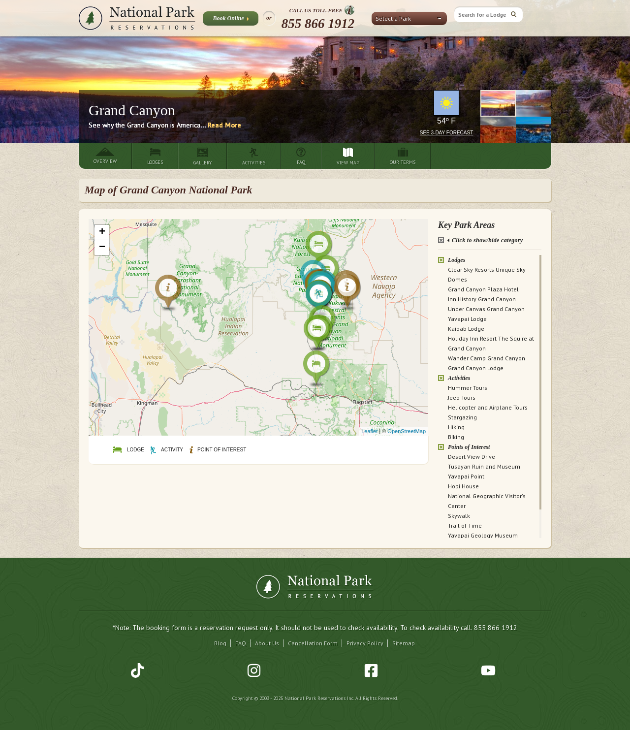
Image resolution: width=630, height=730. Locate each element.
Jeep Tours (461, 397)
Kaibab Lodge (466, 328)
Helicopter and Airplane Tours (488, 407)
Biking (456, 437)
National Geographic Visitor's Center (487, 500)
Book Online (231, 20)
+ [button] (102, 232)
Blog (220, 643)
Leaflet (369, 431)
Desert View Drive (471, 456)
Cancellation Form (313, 643)
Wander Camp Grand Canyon (486, 358)
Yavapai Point (466, 476)
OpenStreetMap (406, 431)
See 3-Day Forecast (446, 132)
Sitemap (403, 643)
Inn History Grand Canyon (482, 299)
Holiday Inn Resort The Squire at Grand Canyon (491, 343)
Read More (224, 125)
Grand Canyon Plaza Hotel (483, 289)
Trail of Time (465, 525)
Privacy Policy (364, 643)
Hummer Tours (467, 387)
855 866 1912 (318, 23)
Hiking (456, 427)
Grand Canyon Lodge (476, 368)
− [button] (102, 247)
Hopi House (463, 486)
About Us (267, 643)
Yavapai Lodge (467, 318)
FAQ (240, 643)
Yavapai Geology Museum (483, 535)
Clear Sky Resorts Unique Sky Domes (487, 274)
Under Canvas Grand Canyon (486, 309)
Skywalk (459, 515)
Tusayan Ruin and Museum (484, 466)
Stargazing (462, 417)
